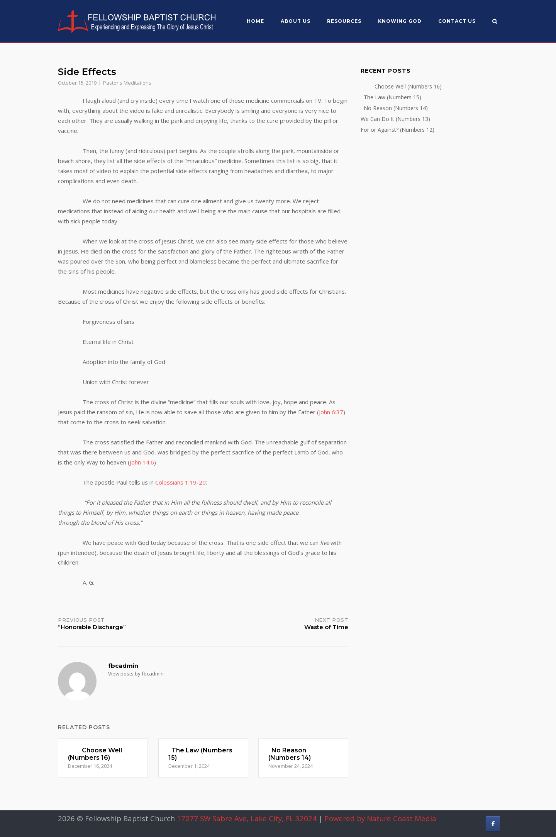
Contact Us (457, 21)
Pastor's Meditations (127, 82)
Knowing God (400, 21)
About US (295, 21)
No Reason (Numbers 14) (394, 108)
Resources (344, 21)
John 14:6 (142, 462)
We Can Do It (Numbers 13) (395, 118)
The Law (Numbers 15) (391, 97)
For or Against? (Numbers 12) (397, 129)
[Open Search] (495, 22)
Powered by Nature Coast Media (380, 818)
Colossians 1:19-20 (180, 482)
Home (255, 21)
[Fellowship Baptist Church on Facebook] (492, 824)
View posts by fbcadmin (136, 673)
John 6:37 (331, 412)
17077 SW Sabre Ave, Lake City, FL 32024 (247, 818)
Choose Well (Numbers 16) (401, 86)
